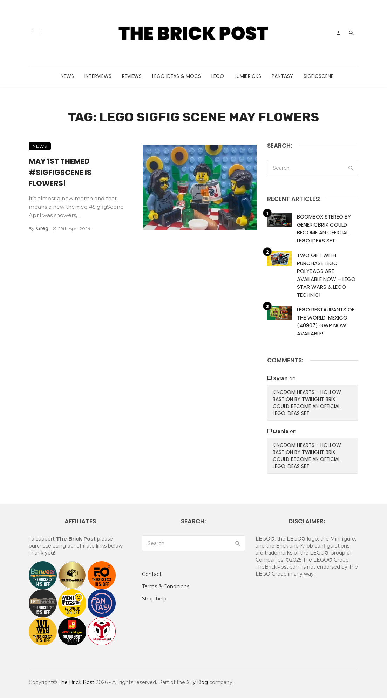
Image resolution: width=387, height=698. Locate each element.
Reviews (132, 76)
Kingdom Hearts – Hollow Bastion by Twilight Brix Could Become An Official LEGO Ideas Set (307, 403)
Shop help (154, 599)
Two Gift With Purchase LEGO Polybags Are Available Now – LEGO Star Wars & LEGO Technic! (326, 274)
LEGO (217, 76)
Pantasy (282, 76)
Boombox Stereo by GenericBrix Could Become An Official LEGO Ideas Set (324, 228)
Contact (152, 574)
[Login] (338, 32)
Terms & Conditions (165, 586)
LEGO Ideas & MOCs (176, 76)
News (67, 76)
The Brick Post (76, 682)
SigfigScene (318, 76)
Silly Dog (197, 682)
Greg (42, 228)
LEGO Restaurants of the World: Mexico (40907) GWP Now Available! (325, 321)
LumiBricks (248, 76)
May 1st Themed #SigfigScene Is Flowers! (60, 172)
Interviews (97, 76)
